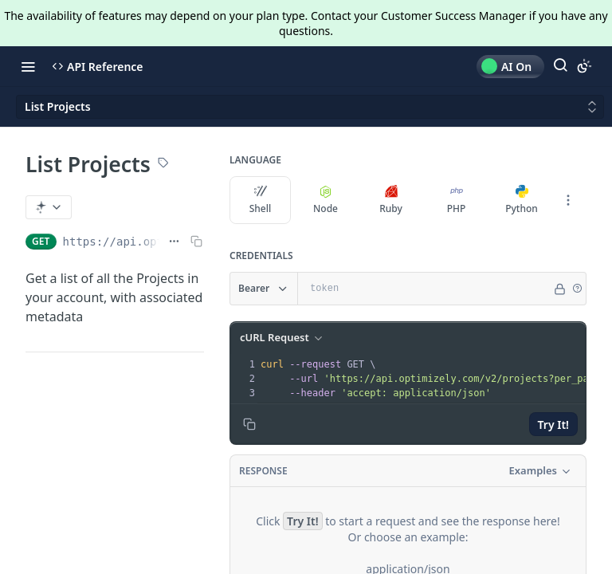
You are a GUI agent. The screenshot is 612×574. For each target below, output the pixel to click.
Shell (260, 200)
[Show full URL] (174, 242)
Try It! (553, 424)
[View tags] (163, 164)
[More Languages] (568, 200)
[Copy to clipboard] (249, 424)
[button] (577, 288)
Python (521, 200)
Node (325, 200)
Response (263, 471)
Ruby (390, 200)
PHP (456, 200)
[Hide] (559, 289)
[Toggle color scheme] (584, 66)
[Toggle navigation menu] (28, 66)
